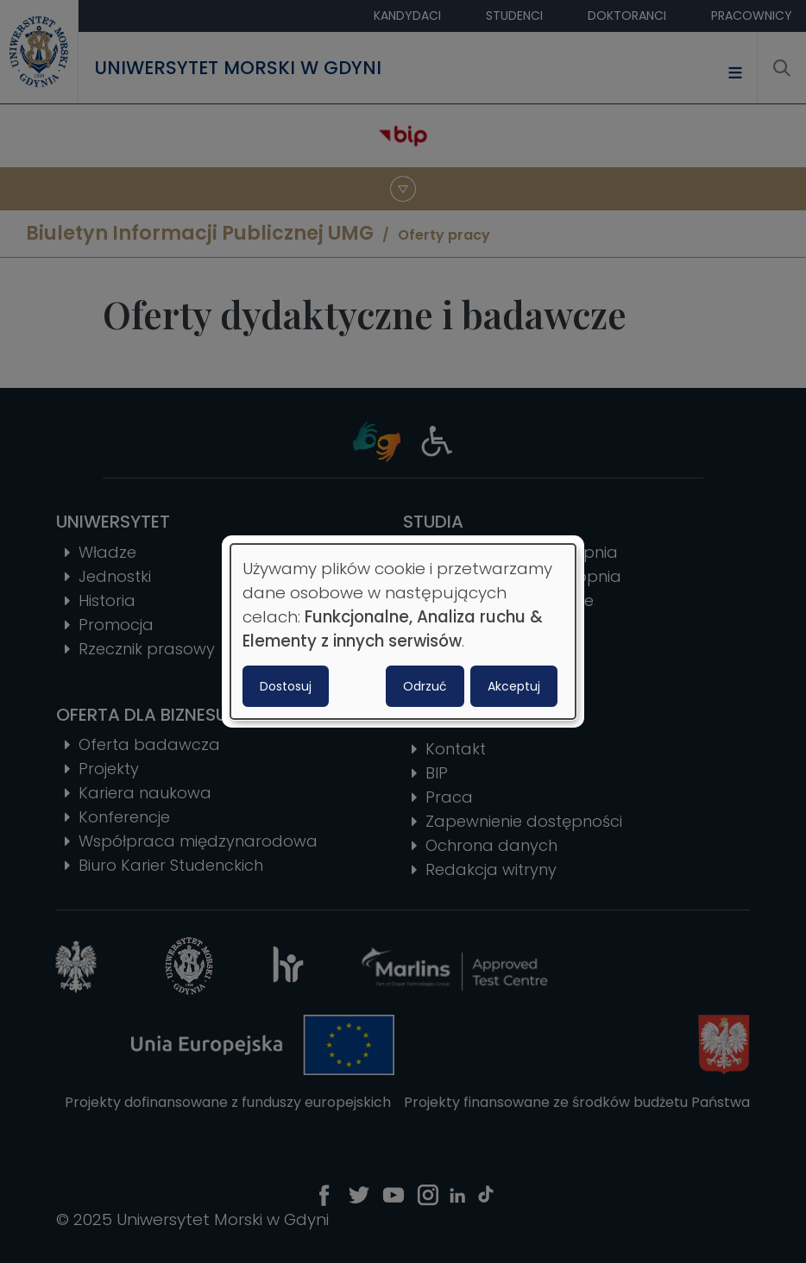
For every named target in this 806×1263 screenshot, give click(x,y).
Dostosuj (286, 686)
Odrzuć (425, 686)
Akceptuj (514, 686)
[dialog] (403, 632)
